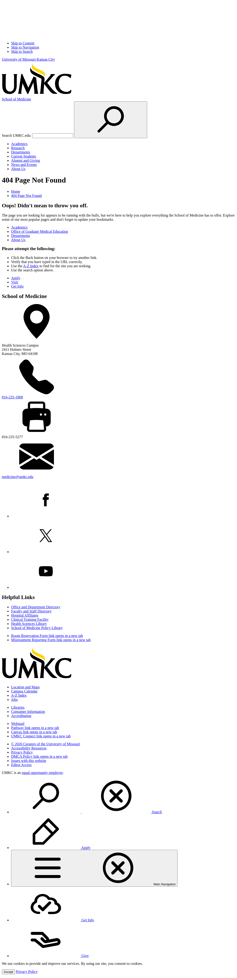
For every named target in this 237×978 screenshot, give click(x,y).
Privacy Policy (22, 752)
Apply (15, 278)
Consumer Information (28, 712)
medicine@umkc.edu (17, 477)
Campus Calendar (24, 691)
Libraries (18, 707)
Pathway (35, 728)
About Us (18, 169)
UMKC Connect (41, 736)
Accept (8, 972)
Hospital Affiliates (24, 615)
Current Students (23, 156)
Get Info (17, 286)
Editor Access (21, 765)
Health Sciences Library (29, 624)
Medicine (16, 99)
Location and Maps (25, 687)
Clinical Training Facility (30, 619)
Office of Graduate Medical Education (39, 231)
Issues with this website (28, 761)
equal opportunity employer (42, 773)
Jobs (14, 700)
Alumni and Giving (25, 160)
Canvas (34, 732)
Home (15, 191)
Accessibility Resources (29, 748)
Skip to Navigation (25, 47)
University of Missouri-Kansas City (28, 59)
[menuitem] (123, 796)
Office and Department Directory (35, 607)
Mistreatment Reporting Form (51, 640)
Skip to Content (22, 43)
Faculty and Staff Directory (31, 611)
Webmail (17, 724)
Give (50, 956)
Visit (14, 282)
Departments (20, 152)
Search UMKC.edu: (16, 135)
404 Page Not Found (26, 196)
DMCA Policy (39, 756)
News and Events (24, 165)
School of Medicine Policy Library (37, 628)
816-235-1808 (12, 397)
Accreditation (21, 716)
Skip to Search (22, 51)
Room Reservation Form (47, 636)
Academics (19, 144)
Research (18, 148)
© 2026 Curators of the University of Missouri (45, 744)
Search (86, 812)
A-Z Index (31, 266)
